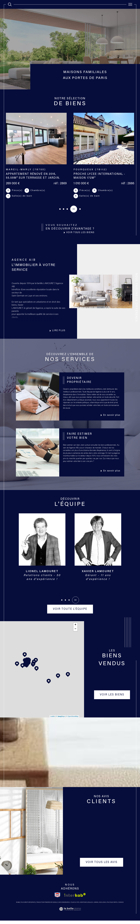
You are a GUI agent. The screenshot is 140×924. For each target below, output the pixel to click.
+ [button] (75, 628)
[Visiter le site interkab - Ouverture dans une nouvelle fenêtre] (75, 898)
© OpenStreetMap (72, 720)
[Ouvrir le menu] (130, 4)
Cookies (121, 905)
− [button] (75, 633)
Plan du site (75, 905)
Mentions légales (86, 905)
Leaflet (52, 720)
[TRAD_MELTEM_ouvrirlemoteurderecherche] (10, 4)
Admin (96, 905)
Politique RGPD (112, 905)
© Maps (60, 720)
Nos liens (102, 905)
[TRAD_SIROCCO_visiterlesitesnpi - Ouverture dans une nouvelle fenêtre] (57, 898)
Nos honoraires (64, 905)
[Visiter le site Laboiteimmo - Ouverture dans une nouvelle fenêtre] (70, 916)
